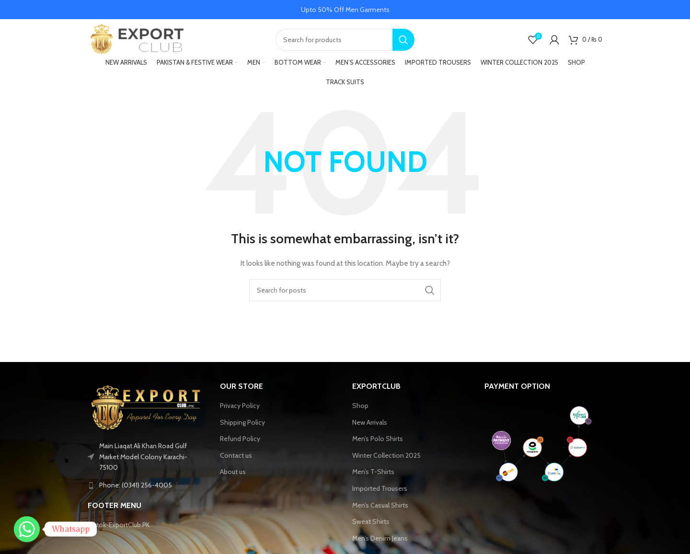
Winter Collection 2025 (386, 457)
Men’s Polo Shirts (377, 441)
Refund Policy (240, 441)
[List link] (147, 487)
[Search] (345, 41)
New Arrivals (369, 424)
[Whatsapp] (27, 529)
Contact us (236, 457)
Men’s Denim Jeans (380, 540)
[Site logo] (136, 39)
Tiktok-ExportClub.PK (119, 527)
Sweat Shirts (371, 524)
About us (233, 474)
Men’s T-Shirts (373, 474)
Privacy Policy (240, 408)
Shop (360, 408)
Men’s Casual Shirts (380, 507)
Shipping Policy (242, 424)
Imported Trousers (379, 490)
